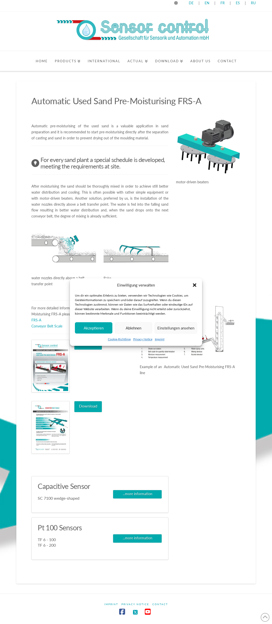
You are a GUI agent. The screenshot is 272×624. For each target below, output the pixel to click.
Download (88, 406)
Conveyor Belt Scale (46, 326)
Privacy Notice (142, 345)
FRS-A (36, 320)
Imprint (159, 345)
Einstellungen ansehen (175, 333)
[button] (194, 290)
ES (238, 3)
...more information (137, 494)
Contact (160, 604)
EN (207, 3)
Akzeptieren (94, 333)
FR (222, 3)
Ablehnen (133, 333)
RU (253, 3)
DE (191, 3)
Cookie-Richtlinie (119, 345)
